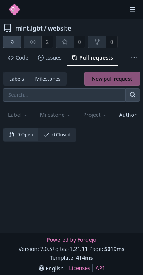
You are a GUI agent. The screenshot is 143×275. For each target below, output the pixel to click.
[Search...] (132, 95)
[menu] (51, 268)
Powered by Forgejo (71, 239)
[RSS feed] (12, 42)
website (59, 28)
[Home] (14, 9)
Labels (16, 78)
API (100, 268)
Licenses (79, 268)
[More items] (134, 58)
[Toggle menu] (132, 9)
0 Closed (57, 134)
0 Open (21, 134)
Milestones (48, 78)
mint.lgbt (29, 28)
